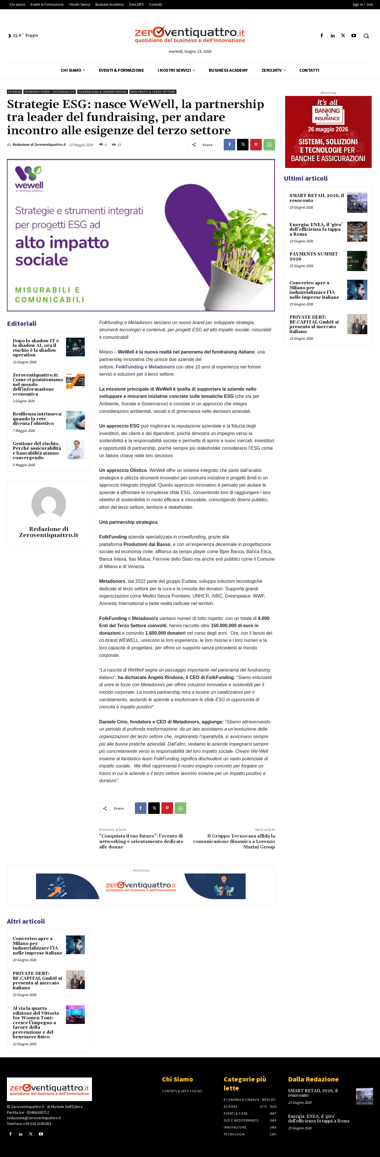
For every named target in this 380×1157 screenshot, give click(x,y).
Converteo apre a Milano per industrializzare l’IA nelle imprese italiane (37, 946)
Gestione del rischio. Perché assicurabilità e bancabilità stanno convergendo (37, 451)
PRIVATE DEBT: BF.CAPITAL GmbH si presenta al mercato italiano (37, 981)
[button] (366, 36)
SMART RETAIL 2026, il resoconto (316, 198)
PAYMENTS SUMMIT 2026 (313, 257)
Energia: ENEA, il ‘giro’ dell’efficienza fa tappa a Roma (316, 229)
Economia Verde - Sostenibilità (49, 92)
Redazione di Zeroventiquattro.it (38, 144)
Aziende (14, 92)
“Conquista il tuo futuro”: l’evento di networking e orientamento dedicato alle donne (141, 841)
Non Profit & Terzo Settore (152, 92)
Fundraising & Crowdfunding (102, 92)
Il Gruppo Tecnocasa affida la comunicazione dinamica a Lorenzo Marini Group (234, 841)
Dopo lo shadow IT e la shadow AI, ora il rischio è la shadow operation (36, 348)
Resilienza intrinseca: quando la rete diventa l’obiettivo (37, 418)
